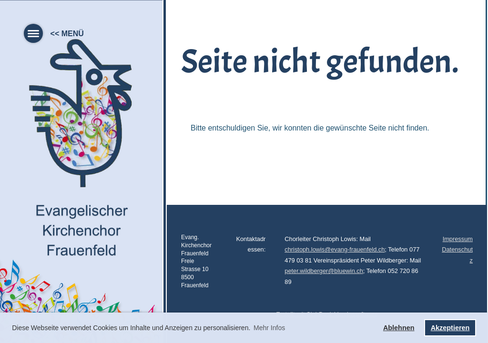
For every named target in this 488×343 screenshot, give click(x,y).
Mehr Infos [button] (269, 328)
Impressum (458, 238)
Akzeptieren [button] (450, 328)
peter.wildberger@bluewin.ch (324, 270)
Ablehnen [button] (399, 328)
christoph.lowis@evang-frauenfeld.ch (335, 249)
